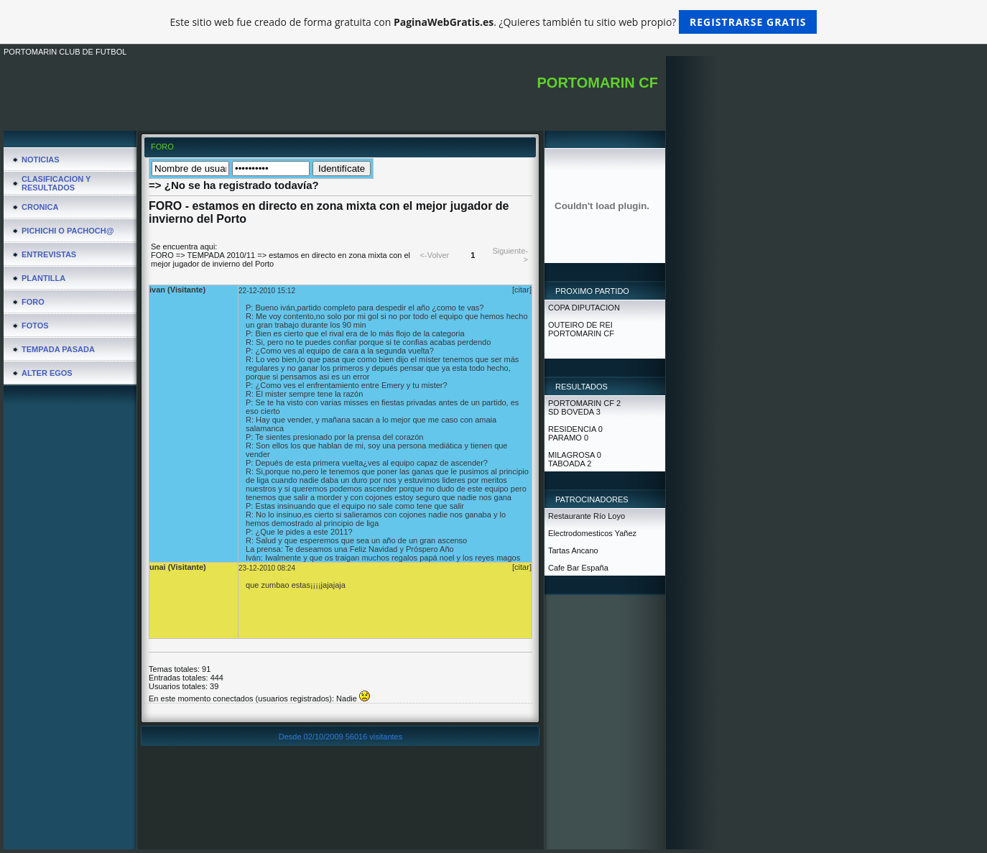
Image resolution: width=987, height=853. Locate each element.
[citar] (522, 289)
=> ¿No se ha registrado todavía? (234, 185)
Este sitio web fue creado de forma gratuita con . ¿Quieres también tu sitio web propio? (493, 22)
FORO (162, 255)
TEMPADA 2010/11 (221, 255)
